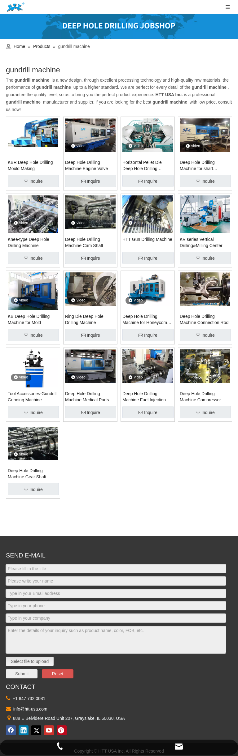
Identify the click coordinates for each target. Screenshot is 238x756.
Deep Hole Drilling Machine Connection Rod (204, 319)
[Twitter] (36, 730)
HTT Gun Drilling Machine (147, 239)
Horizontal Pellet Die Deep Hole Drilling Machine (142, 166)
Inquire (33, 181)
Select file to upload (30, 661)
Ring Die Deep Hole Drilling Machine (84, 319)
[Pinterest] (62, 730)
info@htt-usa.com (30, 709)
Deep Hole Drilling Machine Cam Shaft (84, 242)
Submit (22, 673)
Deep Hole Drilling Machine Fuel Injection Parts (144, 397)
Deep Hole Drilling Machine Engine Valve (86, 165)
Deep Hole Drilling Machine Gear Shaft (27, 473)
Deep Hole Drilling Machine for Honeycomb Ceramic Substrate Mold (146, 320)
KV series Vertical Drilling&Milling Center (201, 242)
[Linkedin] (24, 730)
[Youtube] (49, 730)
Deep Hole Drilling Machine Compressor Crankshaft (200, 397)
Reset (58, 673)
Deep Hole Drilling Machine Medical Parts (87, 396)
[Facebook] (11, 730)
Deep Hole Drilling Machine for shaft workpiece (197, 166)
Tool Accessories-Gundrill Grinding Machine (32, 396)
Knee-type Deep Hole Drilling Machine (28, 242)
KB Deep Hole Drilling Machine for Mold (29, 319)
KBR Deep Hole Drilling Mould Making (30, 165)
